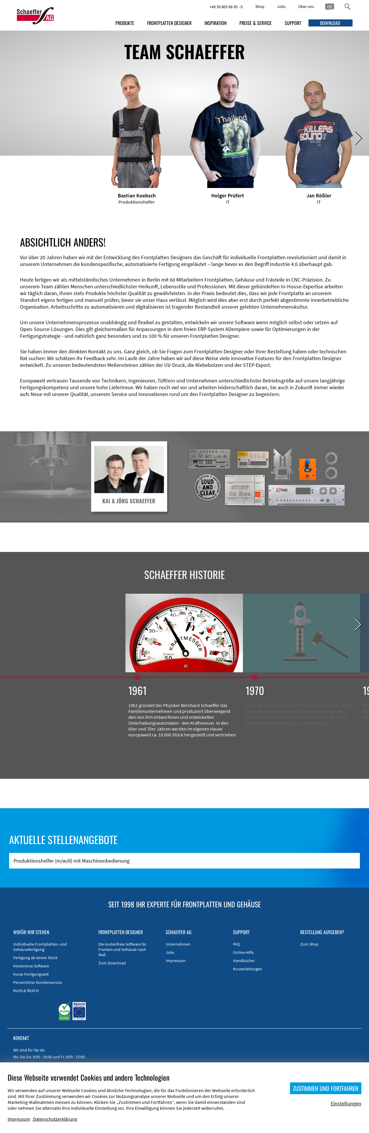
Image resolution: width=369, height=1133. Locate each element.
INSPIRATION (215, 22)
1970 (255, 690)
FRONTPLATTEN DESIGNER (169, 22)
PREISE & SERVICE (255, 22)
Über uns (306, 6)
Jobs (281, 6)
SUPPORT (293, 22)
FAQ (236, 944)
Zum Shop (309, 944)
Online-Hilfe (243, 952)
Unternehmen (178, 944)
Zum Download (112, 963)
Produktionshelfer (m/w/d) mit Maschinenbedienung (72, 860)
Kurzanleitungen (247, 968)
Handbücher (244, 960)
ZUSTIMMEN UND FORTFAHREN (325, 1088)
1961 (137, 690)
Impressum (176, 960)
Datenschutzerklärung (55, 1119)
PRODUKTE (124, 22)
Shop (259, 6)
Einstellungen (346, 1103)
